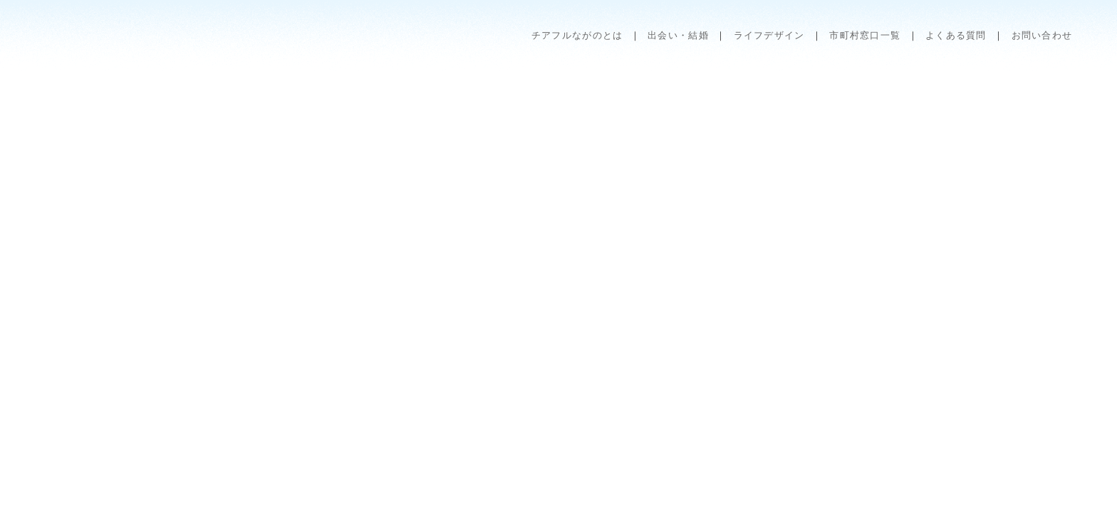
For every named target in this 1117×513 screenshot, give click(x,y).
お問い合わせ (1042, 35)
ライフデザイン (769, 35)
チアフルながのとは (577, 35)
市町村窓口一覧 (864, 35)
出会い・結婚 (678, 35)
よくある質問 (956, 35)
